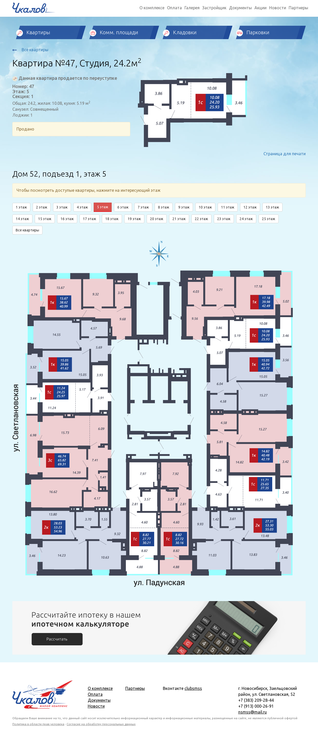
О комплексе (151, 7)
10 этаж (205, 207)
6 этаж (123, 207)
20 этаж (156, 219)
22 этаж (201, 219)
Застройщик (214, 7)
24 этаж (246, 219)
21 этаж (179, 219)
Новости (277, 7)
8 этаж (163, 207)
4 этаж (82, 207)
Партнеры (298, 7)
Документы (240, 7)
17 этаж (89, 219)
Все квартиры (30, 49)
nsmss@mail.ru (252, 712)
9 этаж (184, 207)
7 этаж (143, 207)
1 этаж (21, 207)
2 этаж (41, 207)
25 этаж (268, 219)
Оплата (174, 7)
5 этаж (102, 207)
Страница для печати (284, 153)
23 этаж (224, 219)
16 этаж (67, 219)
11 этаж (227, 207)
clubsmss (193, 688)
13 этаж (272, 207)
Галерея (192, 7)
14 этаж (22, 219)
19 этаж (134, 219)
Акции (260, 7)
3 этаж (62, 207)
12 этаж (250, 207)
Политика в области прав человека (38, 724)
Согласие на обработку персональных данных (101, 724)
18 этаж (112, 219)
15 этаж (44, 219)
